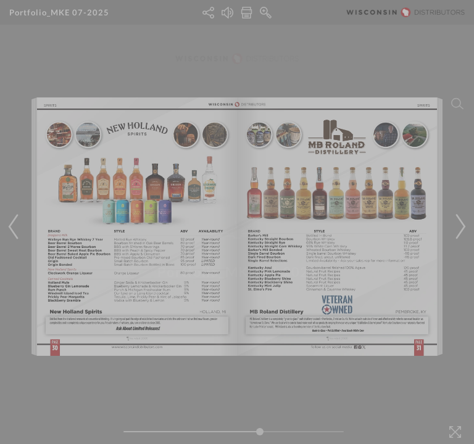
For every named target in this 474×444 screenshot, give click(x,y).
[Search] (457, 103)
